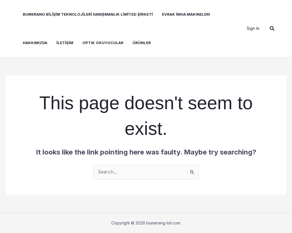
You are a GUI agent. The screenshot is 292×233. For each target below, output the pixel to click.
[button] (272, 28)
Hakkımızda (35, 42)
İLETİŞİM (64, 42)
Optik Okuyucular (102, 42)
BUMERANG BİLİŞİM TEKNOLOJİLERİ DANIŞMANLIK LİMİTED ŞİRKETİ (88, 14)
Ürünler (142, 42)
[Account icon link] (253, 28)
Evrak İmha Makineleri (186, 14)
